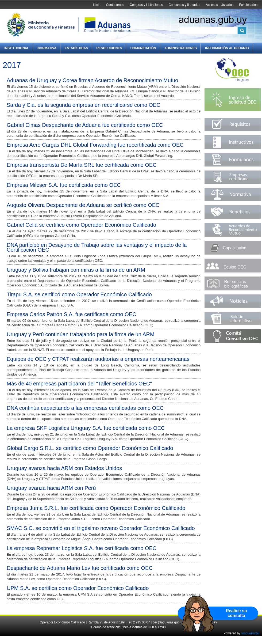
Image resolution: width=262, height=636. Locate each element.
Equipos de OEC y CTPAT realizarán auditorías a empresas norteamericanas (98, 359)
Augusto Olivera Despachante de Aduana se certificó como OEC (83, 205)
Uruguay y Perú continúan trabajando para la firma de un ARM (81, 334)
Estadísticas (76, 48)
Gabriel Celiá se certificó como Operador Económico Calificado (81, 225)
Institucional (16, 48)
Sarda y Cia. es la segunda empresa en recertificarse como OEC (83, 105)
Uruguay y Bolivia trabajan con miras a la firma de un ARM (76, 270)
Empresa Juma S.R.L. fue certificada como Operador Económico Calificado (96, 508)
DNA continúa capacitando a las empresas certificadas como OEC (85, 408)
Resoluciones (109, 48)
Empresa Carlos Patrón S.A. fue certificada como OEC (71, 314)
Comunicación (143, 48)
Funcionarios (248, 5)
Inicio (96, 5)
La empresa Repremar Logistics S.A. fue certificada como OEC (81, 548)
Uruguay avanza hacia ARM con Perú (51, 488)
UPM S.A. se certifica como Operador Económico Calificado (78, 588)
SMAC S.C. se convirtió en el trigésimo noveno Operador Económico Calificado (101, 528)
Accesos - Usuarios (219, 5)
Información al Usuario (227, 48)
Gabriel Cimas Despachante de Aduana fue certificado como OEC (85, 125)
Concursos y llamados (184, 5)
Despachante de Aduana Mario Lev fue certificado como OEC (80, 568)
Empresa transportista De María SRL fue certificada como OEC (82, 165)
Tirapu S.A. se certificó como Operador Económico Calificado (79, 294)
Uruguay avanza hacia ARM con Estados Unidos (64, 468)
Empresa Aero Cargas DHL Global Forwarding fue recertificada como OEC (95, 145)
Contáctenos (115, 5)
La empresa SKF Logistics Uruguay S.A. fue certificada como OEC (86, 428)
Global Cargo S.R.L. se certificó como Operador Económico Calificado (90, 448)
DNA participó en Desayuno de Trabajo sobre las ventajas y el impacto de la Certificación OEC (97, 247)
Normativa (46, 48)
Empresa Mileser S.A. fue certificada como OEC (64, 185)
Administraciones (180, 48)
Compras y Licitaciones (146, 5)
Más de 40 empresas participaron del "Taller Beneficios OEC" (79, 384)
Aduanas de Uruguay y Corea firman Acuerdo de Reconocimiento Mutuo (92, 80)
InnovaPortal (250, 633)
